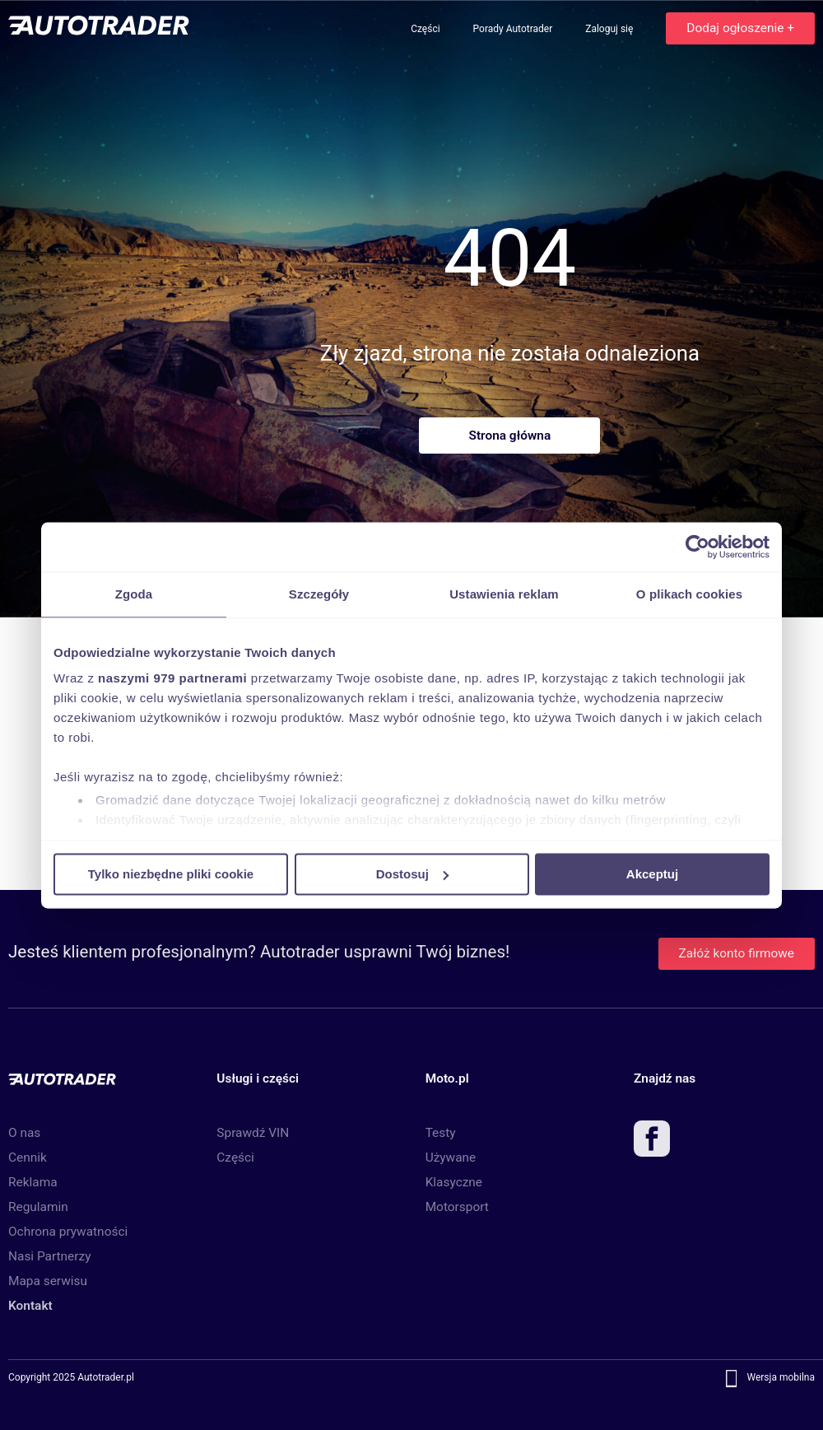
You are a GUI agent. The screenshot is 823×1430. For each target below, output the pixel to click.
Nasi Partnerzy (49, 1256)
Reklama (33, 1182)
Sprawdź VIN (252, 1132)
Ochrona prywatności (68, 1231)
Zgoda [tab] (134, 594)
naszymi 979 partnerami (172, 678)
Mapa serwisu (47, 1281)
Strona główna (509, 435)
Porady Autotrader (514, 29)
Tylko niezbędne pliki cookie (170, 874)
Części (426, 29)
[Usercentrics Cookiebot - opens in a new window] (697, 546)
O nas (24, 1132)
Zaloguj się (610, 29)
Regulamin (38, 1206)
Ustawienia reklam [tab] (504, 594)
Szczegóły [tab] (319, 594)
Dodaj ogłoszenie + (740, 28)
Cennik (27, 1157)
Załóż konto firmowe (736, 953)
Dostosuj (412, 874)
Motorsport (457, 1206)
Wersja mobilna (780, 1378)
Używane (451, 1157)
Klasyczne (453, 1182)
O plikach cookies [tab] (689, 594)
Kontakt (30, 1305)
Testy (440, 1132)
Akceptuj (652, 874)
